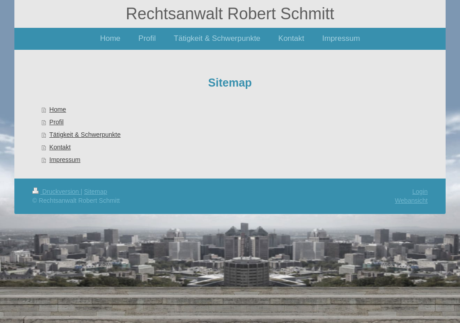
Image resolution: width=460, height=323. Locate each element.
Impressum (64, 159)
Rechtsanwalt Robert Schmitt (230, 13)
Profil (56, 122)
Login (420, 191)
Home (57, 109)
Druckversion (56, 191)
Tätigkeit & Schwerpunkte (85, 134)
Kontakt (60, 147)
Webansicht (411, 200)
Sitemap (95, 191)
